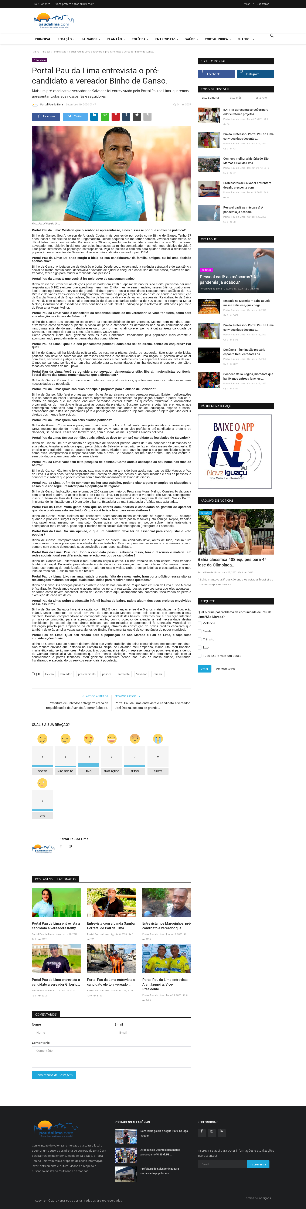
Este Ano (261, 97)
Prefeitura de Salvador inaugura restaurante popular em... (159, 1171)
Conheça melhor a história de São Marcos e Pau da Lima (246, 161)
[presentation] (258, 516)
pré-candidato (87, 674)
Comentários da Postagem (54, 1075)
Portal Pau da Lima (47, 105)
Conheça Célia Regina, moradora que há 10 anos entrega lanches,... (248, 376)
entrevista (124, 674)
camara (158, 674)
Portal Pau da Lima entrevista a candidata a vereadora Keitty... (56, 925)
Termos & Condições (257, 1198)
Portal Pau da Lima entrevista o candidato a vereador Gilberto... (56, 982)
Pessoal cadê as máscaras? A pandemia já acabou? (243, 210)
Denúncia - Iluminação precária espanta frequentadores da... (244, 352)
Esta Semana (210, 97)
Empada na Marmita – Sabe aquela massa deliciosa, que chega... (247, 303)
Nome (36, 1024)
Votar (204, 669)
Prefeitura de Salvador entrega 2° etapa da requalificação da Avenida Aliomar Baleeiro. (77, 705)
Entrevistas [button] (166, 39)
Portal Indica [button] (218, 39)
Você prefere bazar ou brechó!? (74, 4)
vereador (66, 674)
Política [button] (140, 39)
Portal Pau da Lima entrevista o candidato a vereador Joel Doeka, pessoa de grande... (152, 705)
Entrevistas (60, 51)
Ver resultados (225, 668)
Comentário (41, 1043)
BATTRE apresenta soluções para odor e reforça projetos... (245, 112)
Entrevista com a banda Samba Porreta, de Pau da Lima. (111, 925)
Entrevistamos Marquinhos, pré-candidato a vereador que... (166, 925)
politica (106, 674)
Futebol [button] (246, 39)
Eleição (49, 674)
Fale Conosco (42, 4)
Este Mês (236, 97)
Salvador (141, 674)
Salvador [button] (91, 39)
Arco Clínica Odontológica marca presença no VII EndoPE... (160, 1152)
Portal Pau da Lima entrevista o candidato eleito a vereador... (111, 982)
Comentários (46, 1014)
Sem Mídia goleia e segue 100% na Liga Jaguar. (164, 1133)
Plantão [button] (116, 39)
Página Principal (41, 51)
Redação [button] (66, 39)
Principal (43, 39)
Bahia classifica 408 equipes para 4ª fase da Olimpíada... (232, 562)
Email (119, 1024)
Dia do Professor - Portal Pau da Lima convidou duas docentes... (248, 136)
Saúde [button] (191, 39)
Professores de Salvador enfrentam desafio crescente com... (247, 185)
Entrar (246, 4)
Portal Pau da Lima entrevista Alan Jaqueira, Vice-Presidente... (165, 984)
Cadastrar (263, 4)
